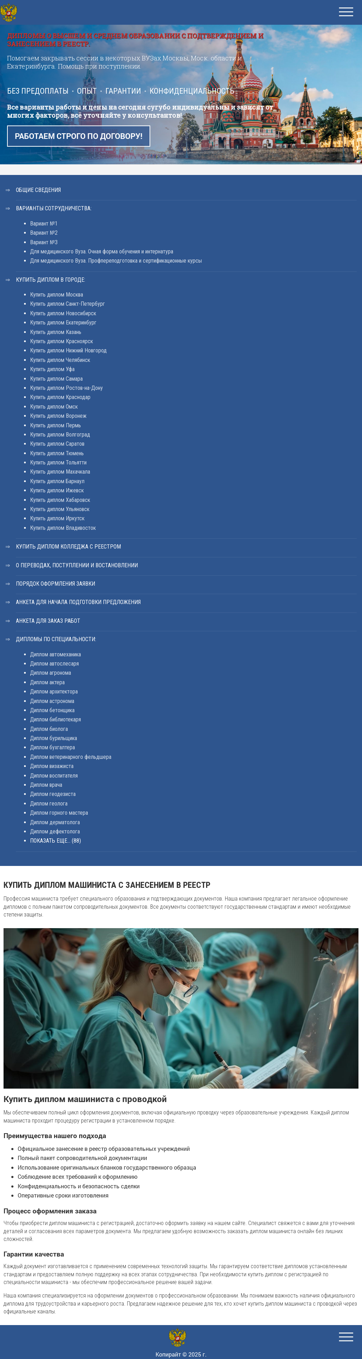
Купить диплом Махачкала (60, 471)
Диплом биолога (49, 729)
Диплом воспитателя (54, 775)
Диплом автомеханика (55, 654)
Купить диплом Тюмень (57, 453)
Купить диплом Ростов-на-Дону (66, 388)
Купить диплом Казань (55, 332)
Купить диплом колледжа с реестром (68, 546)
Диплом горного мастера (59, 812)
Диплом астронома (52, 701)
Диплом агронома (50, 672)
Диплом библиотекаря (55, 719)
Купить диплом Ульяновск (59, 509)
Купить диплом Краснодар (60, 397)
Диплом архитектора (54, 691)
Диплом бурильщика (53, 738)
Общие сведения (38, 190)
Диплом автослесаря (54, 663)
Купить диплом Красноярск (61, 341)
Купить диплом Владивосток (63, 528)
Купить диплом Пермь (55, 425)
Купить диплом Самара (56, 378)
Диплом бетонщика (52, 710)
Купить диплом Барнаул (57, 481)
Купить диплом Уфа (52, 369)
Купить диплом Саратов (57, 443)
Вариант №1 (44, 223)
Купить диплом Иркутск (57, 518)
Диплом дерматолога (55, 822)
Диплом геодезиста (53, 794)
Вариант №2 (44, 232)
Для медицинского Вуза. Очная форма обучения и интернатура (101, 251)
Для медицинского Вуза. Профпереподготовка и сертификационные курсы (116, 260)
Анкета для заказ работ (48, 620)
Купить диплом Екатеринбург (63, 322)
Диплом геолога (49, 803)
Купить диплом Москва (56, 294)
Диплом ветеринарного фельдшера (70, 757)
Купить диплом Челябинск (60, 360)
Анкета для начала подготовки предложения (78, 602)
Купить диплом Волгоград (60, 434)
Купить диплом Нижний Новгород (68, 350)
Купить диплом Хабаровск (60, 500)
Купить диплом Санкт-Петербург (67, 303)
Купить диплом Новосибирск (63, 313)
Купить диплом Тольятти (58, 462)
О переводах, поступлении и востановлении (77, 565)
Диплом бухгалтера (52, 747)
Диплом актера (47, 682)
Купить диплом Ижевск (57, 490)
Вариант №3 (44, 242)
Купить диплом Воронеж (58, 415)
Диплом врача (46, 784)
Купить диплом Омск (54, 406)
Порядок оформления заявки (55, 583)
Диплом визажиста (52, 766)
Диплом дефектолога (55, 831)
